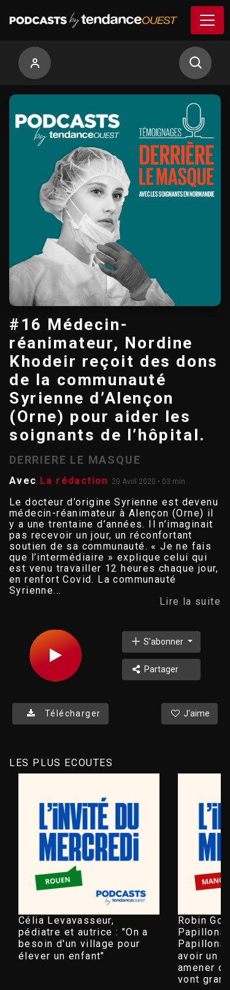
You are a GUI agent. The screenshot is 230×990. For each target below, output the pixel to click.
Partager (154, 669)
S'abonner (157, 641)
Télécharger (60, 713)
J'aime (189, 713)
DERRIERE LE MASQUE (74, 459)
